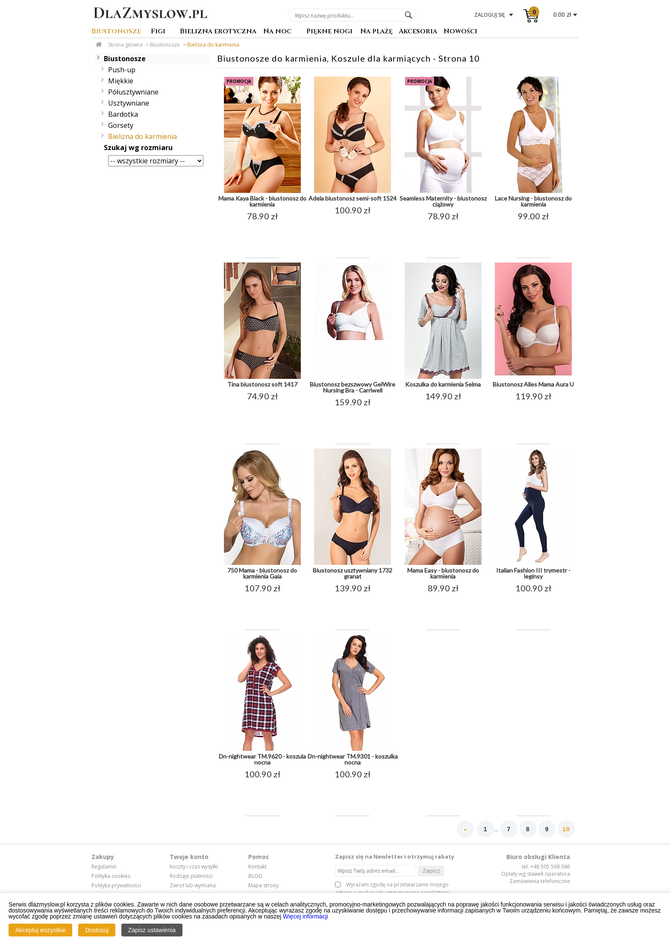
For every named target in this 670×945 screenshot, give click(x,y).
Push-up (121, 69)
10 (566, 829)
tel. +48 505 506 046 (546, 867)
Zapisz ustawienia (152, 930)
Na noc (277, 32)
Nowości (460, 32)
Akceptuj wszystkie (40, 930)
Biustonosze (116, 32)
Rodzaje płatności (191, 876)
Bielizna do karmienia (213, 44)
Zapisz (431, 870)
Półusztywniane (133, 92)
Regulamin (104, 867)
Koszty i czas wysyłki (194, 867)
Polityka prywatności (116, 885)
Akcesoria (418, 32)
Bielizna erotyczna (218, 32)
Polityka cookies (110, 876)
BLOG (255, 876)
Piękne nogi (329, 32)
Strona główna (125, 44)
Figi (158, 32)
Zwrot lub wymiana (193, 885)
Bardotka (123, 114)
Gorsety (120, 125)
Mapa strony (263, 885)
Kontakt (257, 867)
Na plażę (376, 32)
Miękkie (120, 81)
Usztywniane (128, 103)
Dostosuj (96, 930)
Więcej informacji (305, 916)
